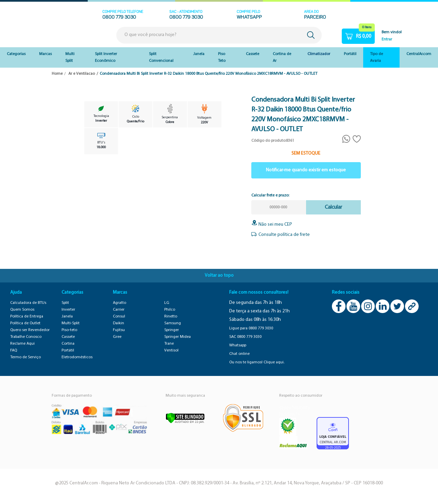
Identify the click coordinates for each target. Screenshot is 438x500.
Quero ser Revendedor (30, 330)
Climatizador (318, 54)
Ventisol (171, 350)
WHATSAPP (249, 17)
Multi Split (69, 57)
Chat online (239, 354)
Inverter (68, 310)
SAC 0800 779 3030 (245, 337)
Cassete (252, 54)
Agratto (119, 303)
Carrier (118, 310)
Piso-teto (69, 330)
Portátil (350, 54)
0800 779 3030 (119, 17)
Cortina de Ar (282, 57)
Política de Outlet (25, 323)
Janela (198, 54)
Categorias (16, 54)
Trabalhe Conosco (25, 337)
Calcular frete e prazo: (270, 195)
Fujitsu (119, 330)
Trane (169, 344)
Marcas (45, 54)
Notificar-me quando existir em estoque (306, 170)
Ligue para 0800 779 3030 (251, 328)
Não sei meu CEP (271, 224)
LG (166, 303)
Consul (119, 316)
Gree (117, 337)
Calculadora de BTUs (28, 303)
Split (65, 303)
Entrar (387, 39)
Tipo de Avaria (376, 57)
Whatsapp (237, 345)
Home (57, 74)
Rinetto (170, 316)
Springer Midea (177, 337)
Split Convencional (161, 57)
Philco (169, 310)
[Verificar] (185, 418)
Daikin (118, 323)
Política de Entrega (26, 316)
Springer (171, 330)
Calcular (333, 207)
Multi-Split (71, 323)
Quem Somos (22, 310)
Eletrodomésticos (77, 357)
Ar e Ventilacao (81, 74)
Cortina (68, 344)
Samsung (172, 323)
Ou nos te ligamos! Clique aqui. (256, 362)
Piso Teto (221, 57)
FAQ (13, 350)
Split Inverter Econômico (106, 57)
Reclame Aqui (22, 344)
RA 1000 (288, 439)
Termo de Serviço (25, 357)
